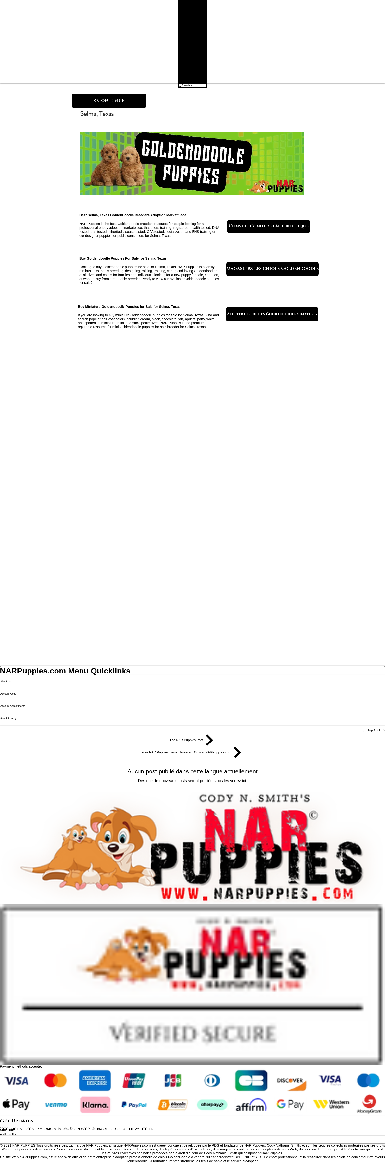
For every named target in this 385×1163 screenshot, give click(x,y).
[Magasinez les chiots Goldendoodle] (272, 269)
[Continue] (109, 101)
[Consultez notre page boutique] (268, 226)
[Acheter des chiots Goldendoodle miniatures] (272, 314)
